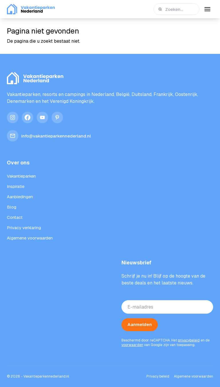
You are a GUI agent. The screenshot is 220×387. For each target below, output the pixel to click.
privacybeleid (189, 340)
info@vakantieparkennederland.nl (49, 136)
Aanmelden (139, 324)
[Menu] (207, 9)
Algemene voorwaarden (193, 376)
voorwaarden (132, 345)
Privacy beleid (157, 376)
